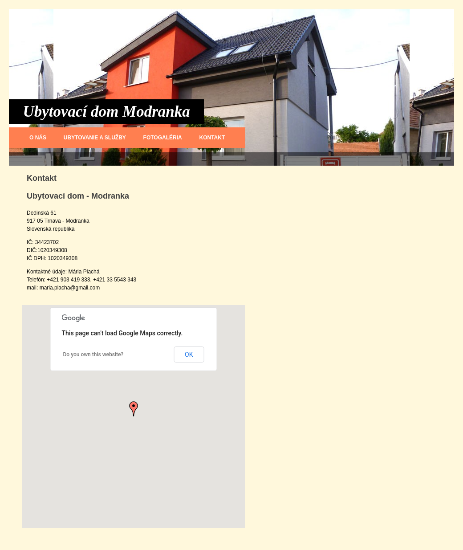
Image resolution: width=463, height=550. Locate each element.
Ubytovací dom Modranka (106, 111)
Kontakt (212, 137)
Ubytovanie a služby (95, 137)
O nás (37, 137)
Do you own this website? (93, 354)
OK (189, 354)
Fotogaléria (162, 137)
